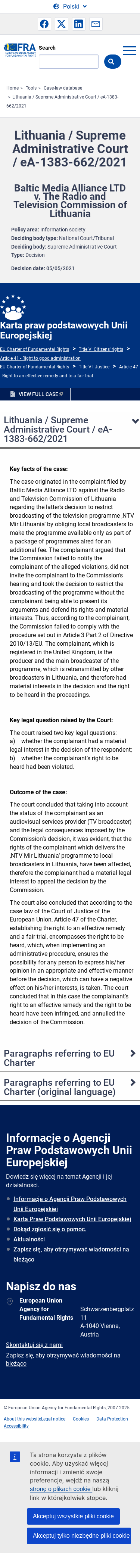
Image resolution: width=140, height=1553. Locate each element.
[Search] (69, 61)
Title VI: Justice (94, 366)
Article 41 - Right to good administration (40, 358)
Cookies (81, 1419)
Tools (31, 88)
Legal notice (53, 1419)
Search (47, 48)
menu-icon (129, 50)
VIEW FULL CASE (38, 394)
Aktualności (29, 1239)
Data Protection (112, 1419)
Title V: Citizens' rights (101, 349)
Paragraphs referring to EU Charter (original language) (60, 1087)
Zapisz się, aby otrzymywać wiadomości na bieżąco (71, 1254)
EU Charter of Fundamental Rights (34, 349)
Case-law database (63, 88)
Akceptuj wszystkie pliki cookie (73, 1516)
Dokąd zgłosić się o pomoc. (49, 1229)
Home (12, 88)
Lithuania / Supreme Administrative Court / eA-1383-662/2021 (58, 429)
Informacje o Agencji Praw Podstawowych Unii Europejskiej (70, 1204)
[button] (44, 24)
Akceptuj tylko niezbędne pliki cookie (81, 1535)
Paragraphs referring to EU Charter (59, 1058)
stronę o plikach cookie (61, 1489)
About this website (22, 1419)
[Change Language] (70, 6)
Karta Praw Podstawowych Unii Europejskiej (72, 1219)
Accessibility (16, 1426)
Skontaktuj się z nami (34, 1344)
